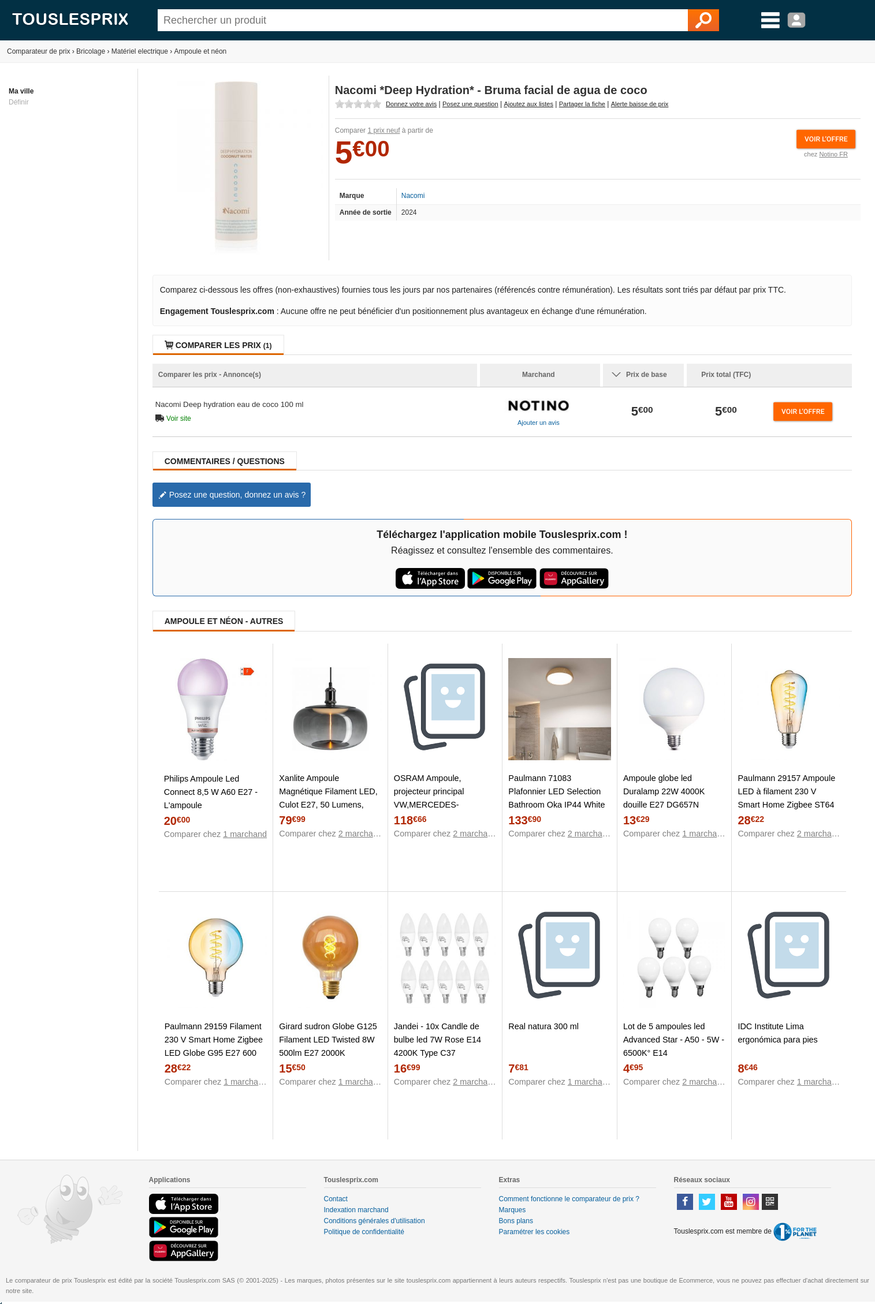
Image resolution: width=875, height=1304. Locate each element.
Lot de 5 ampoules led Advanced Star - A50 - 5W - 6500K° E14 (673, 1040)
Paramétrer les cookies (534, 1232)
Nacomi (413, 196)
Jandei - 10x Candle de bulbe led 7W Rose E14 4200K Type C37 (437, 1040)
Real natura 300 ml (543, 1026)
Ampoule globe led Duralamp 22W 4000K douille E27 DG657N (664, 791)
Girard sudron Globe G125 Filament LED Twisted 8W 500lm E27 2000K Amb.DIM (328, 1046)
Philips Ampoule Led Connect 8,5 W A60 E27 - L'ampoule (211, 792)
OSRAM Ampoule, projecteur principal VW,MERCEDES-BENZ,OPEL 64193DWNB (442, 798)
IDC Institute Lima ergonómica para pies (777, 1033)
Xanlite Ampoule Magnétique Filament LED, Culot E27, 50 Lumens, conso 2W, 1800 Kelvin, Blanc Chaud (328, 805)
